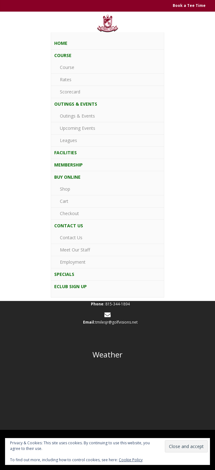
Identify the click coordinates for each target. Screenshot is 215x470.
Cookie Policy (131, 459)
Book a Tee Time (189, 5)
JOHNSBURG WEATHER (107, 392)
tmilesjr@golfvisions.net (116, 322)
